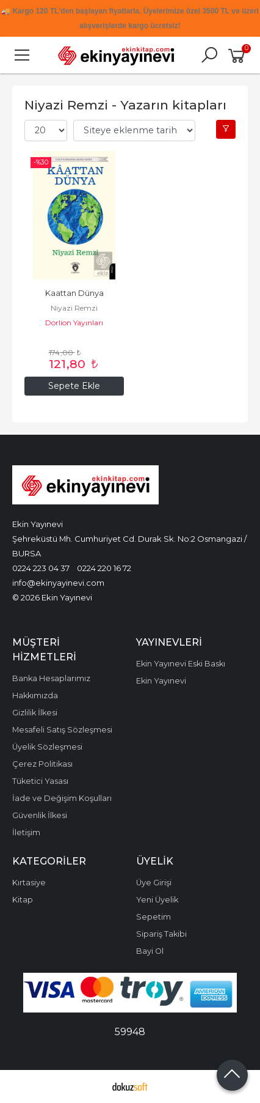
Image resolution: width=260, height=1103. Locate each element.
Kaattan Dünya (74, 293)
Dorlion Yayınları (74, 322)
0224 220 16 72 (104, 568)
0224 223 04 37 (41, 568)
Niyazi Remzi (74, 307)
